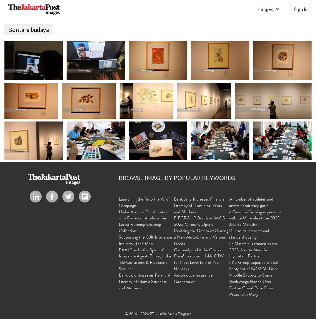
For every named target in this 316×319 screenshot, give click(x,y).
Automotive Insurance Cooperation (193, 279)
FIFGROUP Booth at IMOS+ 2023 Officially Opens (200, 222)
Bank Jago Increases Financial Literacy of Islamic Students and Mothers (144, 282)
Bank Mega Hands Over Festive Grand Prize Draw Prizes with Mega (251, 288)
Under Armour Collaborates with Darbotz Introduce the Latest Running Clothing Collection (143, 222)
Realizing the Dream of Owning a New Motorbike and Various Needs (201, 237)
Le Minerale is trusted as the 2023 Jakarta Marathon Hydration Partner (253, 250)
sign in (301, 9)
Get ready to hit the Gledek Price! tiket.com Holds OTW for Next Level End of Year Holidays (199, 260)
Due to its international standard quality (249, 234)
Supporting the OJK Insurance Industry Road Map (145, 241)
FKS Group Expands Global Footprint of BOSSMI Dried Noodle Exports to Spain (254, 269)
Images (265, 9)
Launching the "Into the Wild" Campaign (144, 203)
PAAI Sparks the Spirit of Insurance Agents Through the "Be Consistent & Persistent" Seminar (145, 260)
